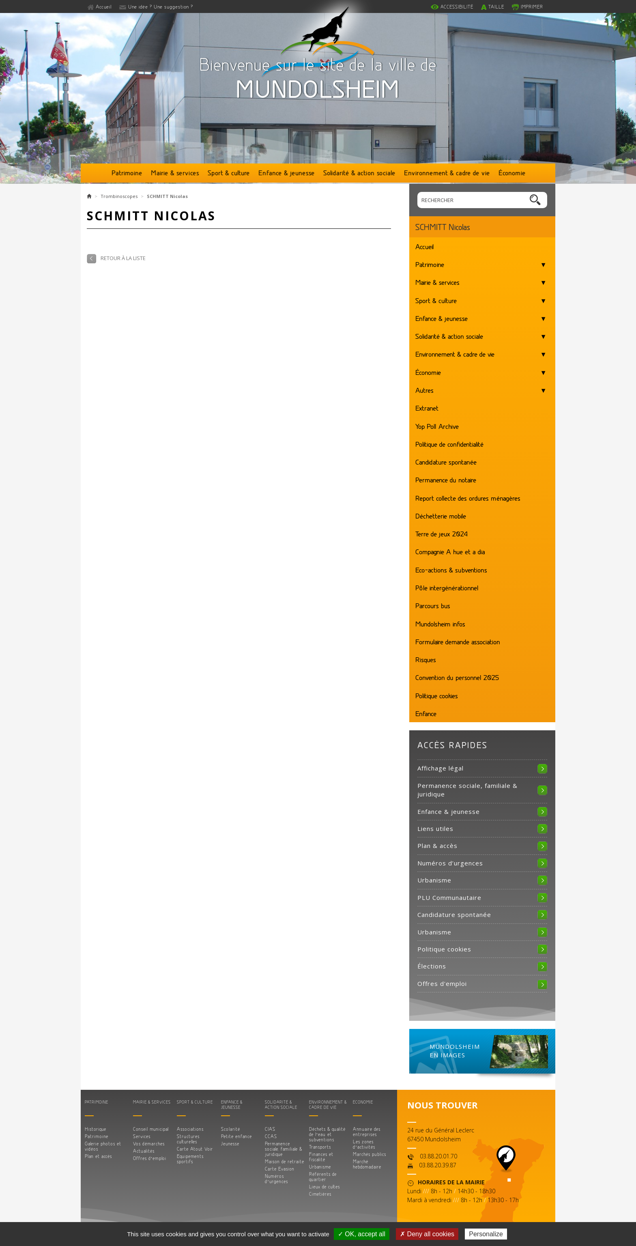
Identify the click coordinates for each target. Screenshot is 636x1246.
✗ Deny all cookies (427, 1234)
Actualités (144, 1150)
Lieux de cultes (324, 1186)
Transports (320, 1146)
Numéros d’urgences (450, 863)
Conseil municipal (151, 1129)
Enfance (425, 713)
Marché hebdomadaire (367, 1164)
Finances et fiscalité (321, 1156)
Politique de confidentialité (449, 444)
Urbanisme (434, 880)
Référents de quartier (323, 1176)
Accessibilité (456, 6)
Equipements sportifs (190, 1158)
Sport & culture (229, 172)
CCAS (271, 1136)
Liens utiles (435, 828)
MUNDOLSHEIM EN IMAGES (455, 1050)
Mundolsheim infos (440, 624)
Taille (496, 6)
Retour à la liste (123, 258)
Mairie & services (175, 172)
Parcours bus (432, 605)
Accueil (104, 6)
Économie (512, 172)
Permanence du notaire (445, 480)
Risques (425, 659)
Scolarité (230, 1129)
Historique (95, 1129)
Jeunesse (230, 1143)
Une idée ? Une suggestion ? (160, 6)
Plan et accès (98, 1156)
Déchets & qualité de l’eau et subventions (327, 1134)
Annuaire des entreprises (366, 1131)
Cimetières (320, 1194)
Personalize (486, 1234)
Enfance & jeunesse (286, 172)
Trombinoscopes (119, 196)
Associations (190, 1129)
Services (141, 1136)
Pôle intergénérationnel (447, 587)
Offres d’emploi (150, 1158)
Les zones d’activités (364, 1144)
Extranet (426, 408)
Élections (431, 966)
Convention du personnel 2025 (457, 677)
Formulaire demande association (457, 641)
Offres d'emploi (442, 983)
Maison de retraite (284, 1161)
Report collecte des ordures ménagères (467, 498)
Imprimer (532, 6)
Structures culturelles (188, 1139)
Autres (424, 390)
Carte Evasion (279, 1168)
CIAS (270, 1129)
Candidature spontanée (446, 462)
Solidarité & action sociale (359, 172)
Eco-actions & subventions (451, 570)
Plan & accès (437, 845)
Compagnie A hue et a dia (450, 551)
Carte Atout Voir (195, 1148)
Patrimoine (127, 172)
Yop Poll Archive (437, 426)
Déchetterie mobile (440, 516)
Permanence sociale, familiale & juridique (467, 789)
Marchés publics (369, 1154)
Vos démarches (149, 1143)
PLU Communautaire (449, 897)
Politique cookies (436, 695)
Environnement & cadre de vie (447, 172)
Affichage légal (440, 768)
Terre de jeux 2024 (441, 533)
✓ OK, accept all (361, 1234)
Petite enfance (236, 1136)
